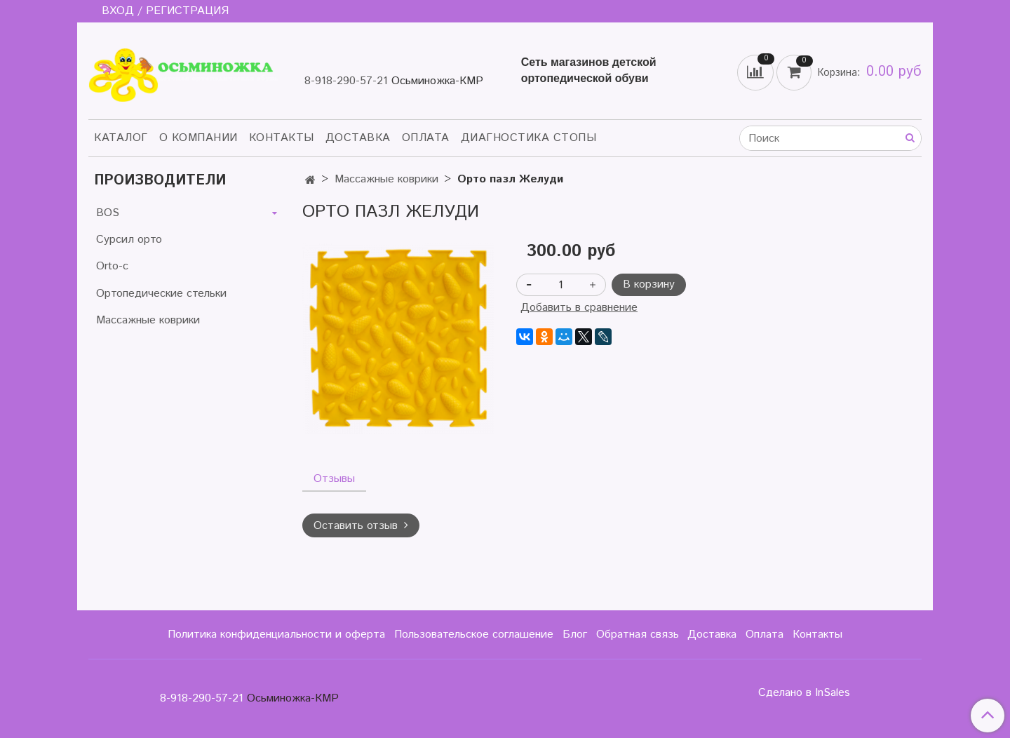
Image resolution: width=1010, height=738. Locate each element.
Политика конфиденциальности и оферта (276, 634)
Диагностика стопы (529, 138)
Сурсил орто (129, 240)
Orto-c (112, 266)
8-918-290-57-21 (346, 81)
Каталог (121, 138)
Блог (575, 634)
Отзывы (334, 479)
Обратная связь (637, 634)
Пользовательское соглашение (473, 634)
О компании (198, 138)
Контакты (281, 138)
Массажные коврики (386, 179)
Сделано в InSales (804, 693)
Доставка (358, 138)
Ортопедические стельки (161, 294)
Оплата (426, 138)
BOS (107, 213)
